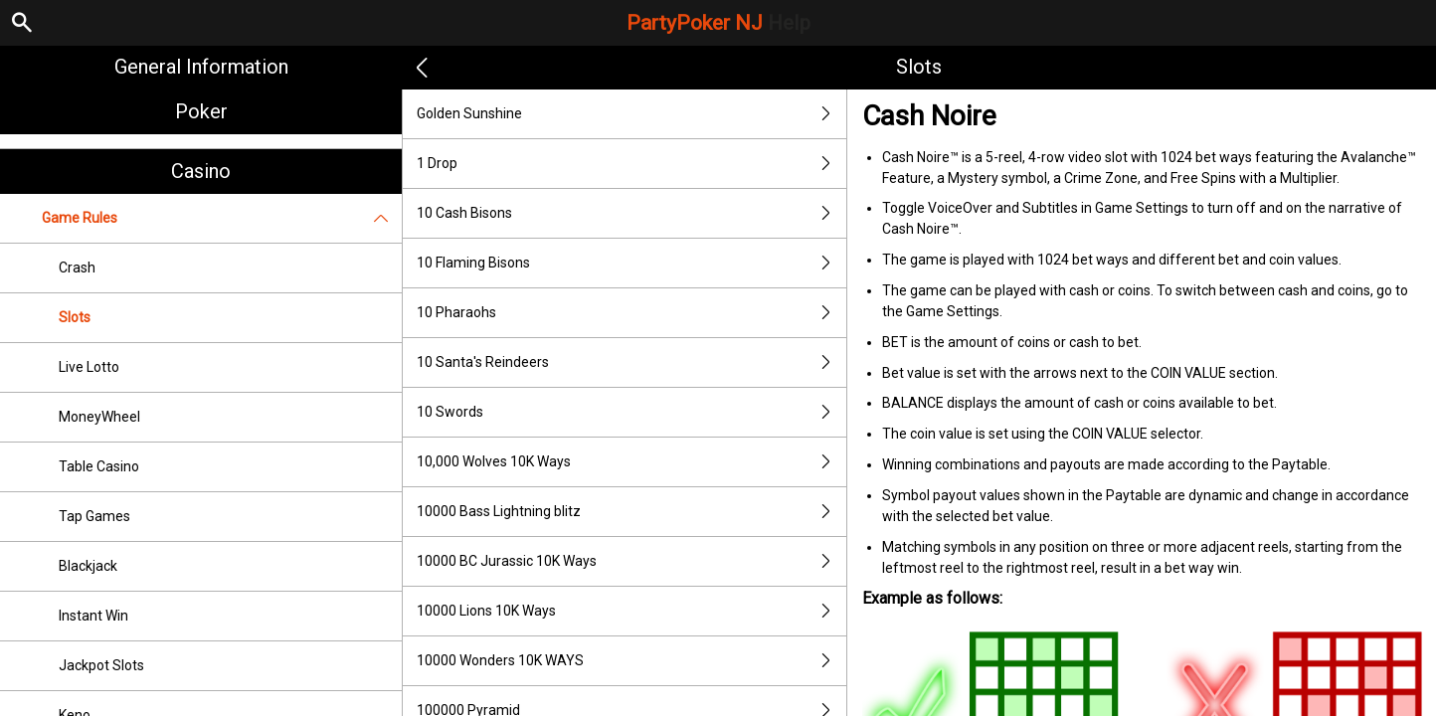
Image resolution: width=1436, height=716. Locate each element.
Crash (77, 267)
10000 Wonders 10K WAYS (631, 660)
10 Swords (631, 412)
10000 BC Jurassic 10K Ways (631, 561)
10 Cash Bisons (631, 213)
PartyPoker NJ (718, 23)
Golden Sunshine (631, 114)
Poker (201, 111)
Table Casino (99, 466)
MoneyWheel (99, 417)
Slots (74, 317)
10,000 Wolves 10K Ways (631, 462)
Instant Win (93, 616)
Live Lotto (89, 367)
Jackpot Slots (101, 665)
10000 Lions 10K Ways (631, 611)
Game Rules (222, 218)
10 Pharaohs (631, 312)
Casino (201, 171)
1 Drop (631, 163)
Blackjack (88, 566)
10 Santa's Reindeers (631, 362)
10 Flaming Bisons (631, 263)
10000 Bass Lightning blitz (631, 511)
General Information (201, 67)
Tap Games (94, 516)
